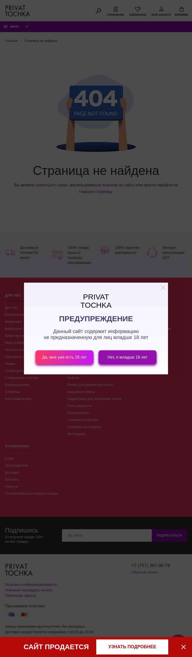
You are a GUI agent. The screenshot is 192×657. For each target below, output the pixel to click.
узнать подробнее (132, 646)
